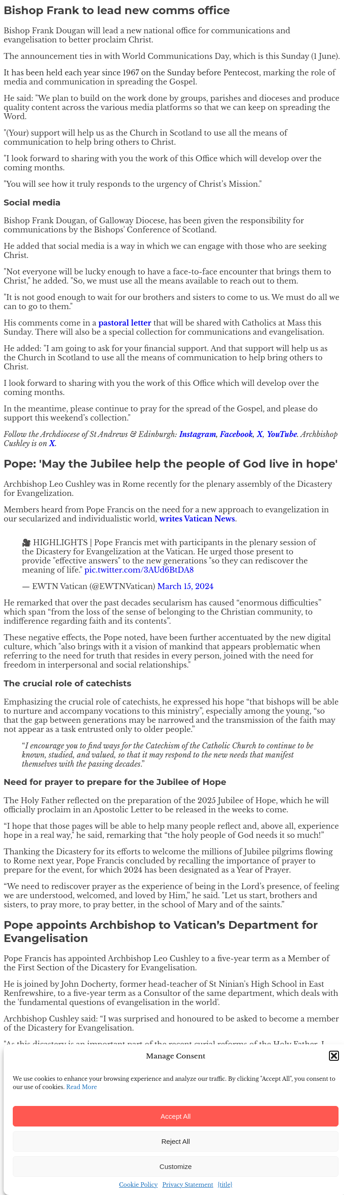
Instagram (197, 434)
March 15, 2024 (185, 586)
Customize (175, 1166)
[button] (334, 1055)
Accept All (176, 1116)
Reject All (175, 1141)
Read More (81, 1087)
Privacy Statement (187, 1184)
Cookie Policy (138, 1184)
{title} (225, 1184)
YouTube (282, 434)
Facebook (236, 434)
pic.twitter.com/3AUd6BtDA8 (139, 569)
